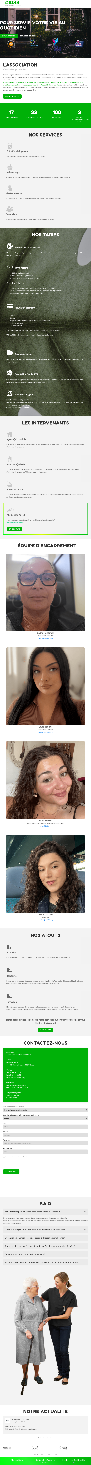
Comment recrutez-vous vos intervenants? (25, 1254)
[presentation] (19, 1164)
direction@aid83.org (45, 638)
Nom (4, 1123)
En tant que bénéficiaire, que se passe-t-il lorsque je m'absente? (35, 1237)
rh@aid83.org (45, 826)
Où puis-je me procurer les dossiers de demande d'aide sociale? (35, 1229)
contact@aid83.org (45, 732)
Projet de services (28, 36)
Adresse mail (7, 1148)
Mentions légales (17, 1460)
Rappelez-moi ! (11, 1171)
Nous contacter (12, 96)
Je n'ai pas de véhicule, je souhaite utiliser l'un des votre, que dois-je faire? (40, 1246)
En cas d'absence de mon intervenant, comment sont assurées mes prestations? (42, 1262)
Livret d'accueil (8, 36)
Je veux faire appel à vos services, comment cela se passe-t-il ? (34, 1211)
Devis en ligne (45, 1030)
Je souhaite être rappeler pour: (13, 1107)
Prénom (5, 1132)
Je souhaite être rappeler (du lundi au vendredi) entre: (21, 1115)
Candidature (14, 529)
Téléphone (6, 1140)
